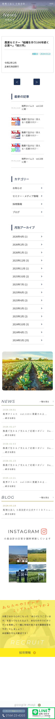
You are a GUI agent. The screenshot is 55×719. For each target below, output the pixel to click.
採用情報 (17, 204)
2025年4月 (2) (20, 300)
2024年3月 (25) (21, 340)
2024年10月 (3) (21, 324)
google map (25, 705)
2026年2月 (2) (20, 244)
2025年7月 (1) (20, 284)
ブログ (16, 212)
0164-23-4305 (15, 715)
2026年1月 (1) (20, 252)
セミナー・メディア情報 (25, 196)
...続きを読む (9, 418)
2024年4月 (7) (20, 332)
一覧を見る (44, 401)
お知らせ (17, 188)
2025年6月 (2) (20, 292)
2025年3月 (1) (20, 308)
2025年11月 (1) (21, 268)
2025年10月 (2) (21, 276)
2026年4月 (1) (20, 236)
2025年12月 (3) (21, 260)
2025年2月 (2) (20, 316)
